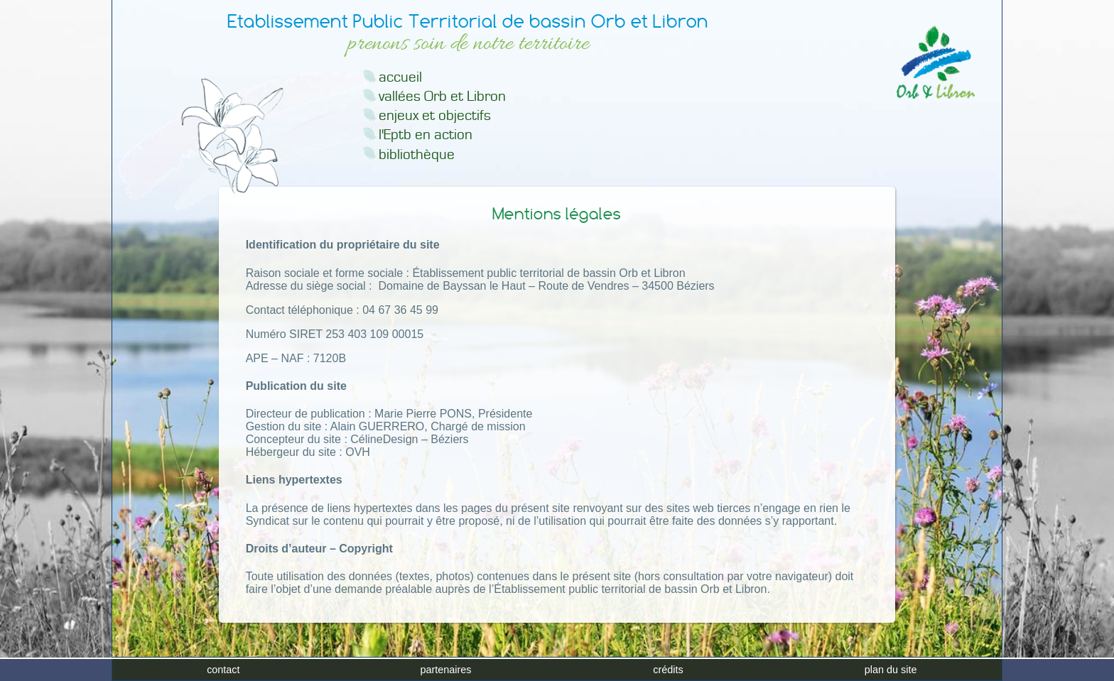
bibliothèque (417, 154)
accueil (400, 77)
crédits (668, 669)
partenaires (445, 669)
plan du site (891, 669)
